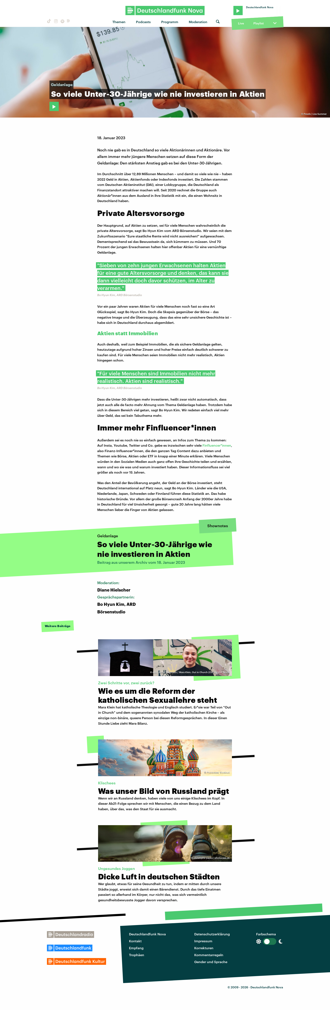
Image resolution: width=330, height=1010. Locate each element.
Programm (169, 22)
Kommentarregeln (208, 955)
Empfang (136, 948)
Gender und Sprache (210, 962)
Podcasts (143, 22)
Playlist (258, 23)
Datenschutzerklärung (212, 934)
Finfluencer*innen (216, 445)
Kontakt (135, 941)
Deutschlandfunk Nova (147, 934)
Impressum (203, 941)
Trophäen (136, 955)
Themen (118, 22)
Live (241, 23)
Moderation (198, 22)
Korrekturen (203, 948)
